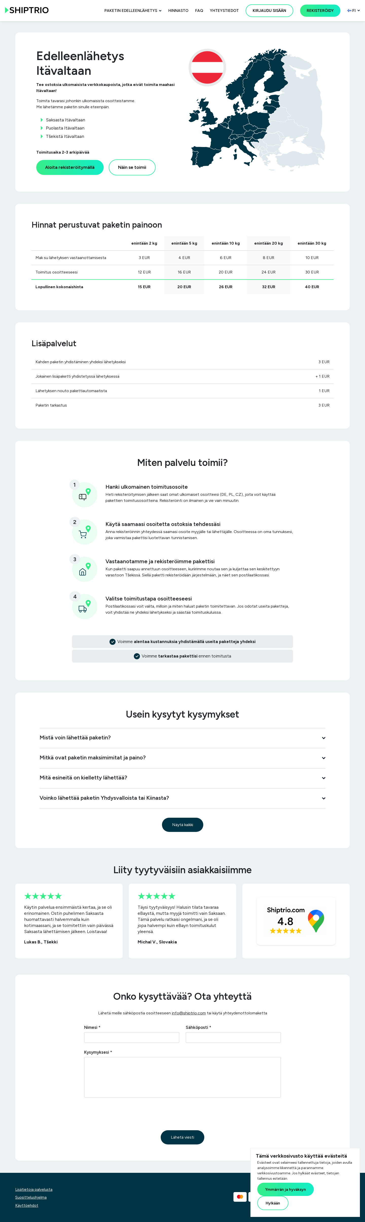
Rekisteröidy (320, 10)
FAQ (199, 10)
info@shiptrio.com (189, 1013)
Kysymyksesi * (98, 1052)
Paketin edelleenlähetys (130, 10)
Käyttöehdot (26, 1205)
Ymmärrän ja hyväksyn (285, 1189)
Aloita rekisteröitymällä (70, 167)
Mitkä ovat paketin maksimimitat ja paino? (182, 757)
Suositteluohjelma (31, 1197)
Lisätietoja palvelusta (33, 1189)
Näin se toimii (132, 167)
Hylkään (273, 1203)
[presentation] (122, 1114)
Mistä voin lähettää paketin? (182, 737)
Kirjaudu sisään (269, 10)
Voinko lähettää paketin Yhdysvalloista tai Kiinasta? (182, 797)
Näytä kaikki (182, 824)
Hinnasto (178, 10)
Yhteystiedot (224, 10)
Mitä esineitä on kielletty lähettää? (182, 777)
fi (351, 10)
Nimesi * (92, 1027)
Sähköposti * (198, 1027)
